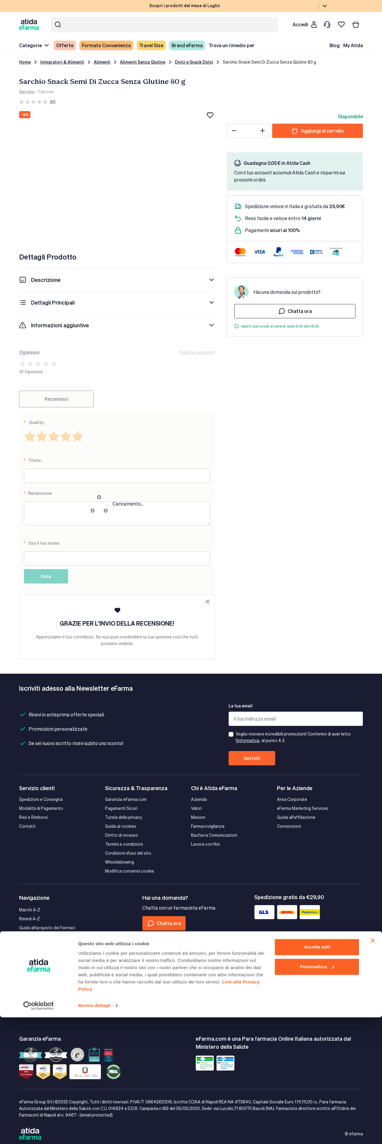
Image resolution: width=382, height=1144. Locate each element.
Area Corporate (292, 799)
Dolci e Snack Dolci (194, 62)
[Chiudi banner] (373, 1067)
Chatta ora (295, 311)
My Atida (353, 45)
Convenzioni (289, 826)
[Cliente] (304, 24)
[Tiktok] (190, 957)
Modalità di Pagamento (41, 808)
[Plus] (262, 131)
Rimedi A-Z (29, 918)
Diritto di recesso (121, 835)
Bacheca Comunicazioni (214, 835)
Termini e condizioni (124, 844)
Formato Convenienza (106, 45)
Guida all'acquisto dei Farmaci (47, 927)
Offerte (64, 45)
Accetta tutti (317, 1074)
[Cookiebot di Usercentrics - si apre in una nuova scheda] (39, 1132)
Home (25, 62)
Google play (82, 977)
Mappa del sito (33, 936)
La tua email (240, 705)
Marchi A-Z (29, 909)
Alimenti (102, 62)
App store (38, 977)
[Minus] (234, 131)
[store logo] (30, 24)
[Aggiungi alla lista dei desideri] (210, 115)
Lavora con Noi (205, 844)
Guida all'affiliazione (296, 817)
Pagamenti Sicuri (121, 808)
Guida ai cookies (120, 826)
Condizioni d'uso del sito (128, 853)
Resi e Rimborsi (33, 817)
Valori (196, 808)
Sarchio (27, 91)
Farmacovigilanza (207, 826)
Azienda (199, 799)
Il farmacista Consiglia (40, 945)
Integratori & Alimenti (62, 62)
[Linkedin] (176, 957)
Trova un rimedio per (232, 45)
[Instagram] (161, 957)
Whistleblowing (119, 861)
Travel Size (151, 45)
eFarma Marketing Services (302, 808)
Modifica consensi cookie (129, 870)
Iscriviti (252, 758)
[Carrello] (356, 24)
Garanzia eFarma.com (126, 799)
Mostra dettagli (94, 1132)
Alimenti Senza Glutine (142, 62)
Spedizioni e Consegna (41, 799)
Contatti (27, 826)
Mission (198, 817)
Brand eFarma (187, 45)
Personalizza (317, 1093)
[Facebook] (147, 957)
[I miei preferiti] (341, 24)
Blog (334, 45)
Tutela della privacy (123, 817)
